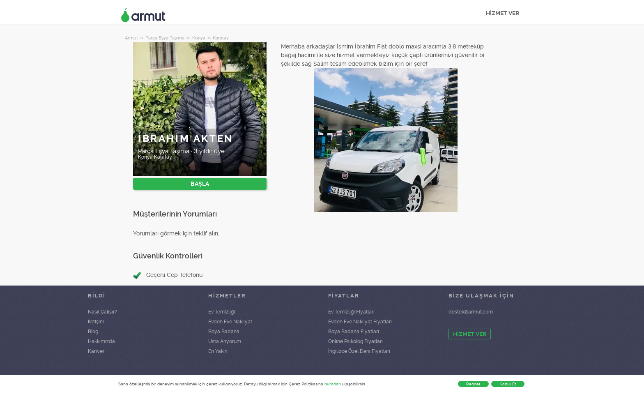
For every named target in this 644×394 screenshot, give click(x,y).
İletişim (96, 322)
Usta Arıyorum (224, 341)
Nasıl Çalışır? (102, 312)
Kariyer (96, 351)
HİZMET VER (502, 13)
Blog (93, 331)
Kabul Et (507, 384)
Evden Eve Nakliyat (230, 322)
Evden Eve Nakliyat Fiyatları (360, 322)
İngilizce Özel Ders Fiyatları (359, 351)
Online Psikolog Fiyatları (355, 341)
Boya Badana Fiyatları (353, 331)
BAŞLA (200, 183)
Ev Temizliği (221, 312)
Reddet (473, 384)
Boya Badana (223, 331)
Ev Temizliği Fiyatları (351, 312)
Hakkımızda (101, 341)
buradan (332, 384)
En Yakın (218, 351)
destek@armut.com (470, 312)
